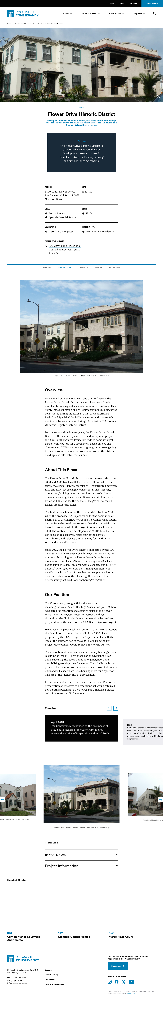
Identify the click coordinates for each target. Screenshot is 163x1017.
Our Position (83, 329)
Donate (121, 3)
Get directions (53, 260)
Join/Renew (152, 4)
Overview (47, 329)
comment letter (62, 743)
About (112, 3)
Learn (66, 13)
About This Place (64, 329)
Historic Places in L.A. (26, 24)
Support (138, 13)
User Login (133, 3)
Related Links (114, 329)
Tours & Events (89, 13)
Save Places (115, 13)
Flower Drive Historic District (52, 24)
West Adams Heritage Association (82, 482)
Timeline (98, 329)
